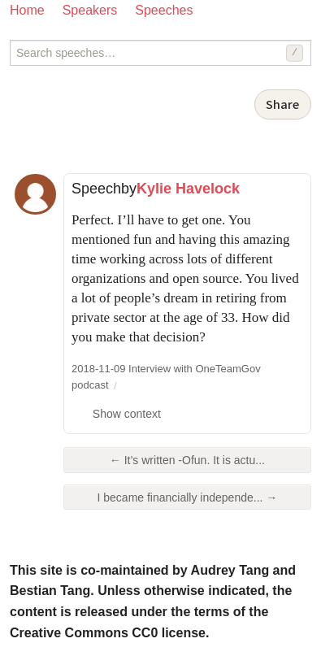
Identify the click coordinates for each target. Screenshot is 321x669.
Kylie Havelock (188, 188)
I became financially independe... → (188, 497)
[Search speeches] (160, 53)
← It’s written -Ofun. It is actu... (187, 460)
